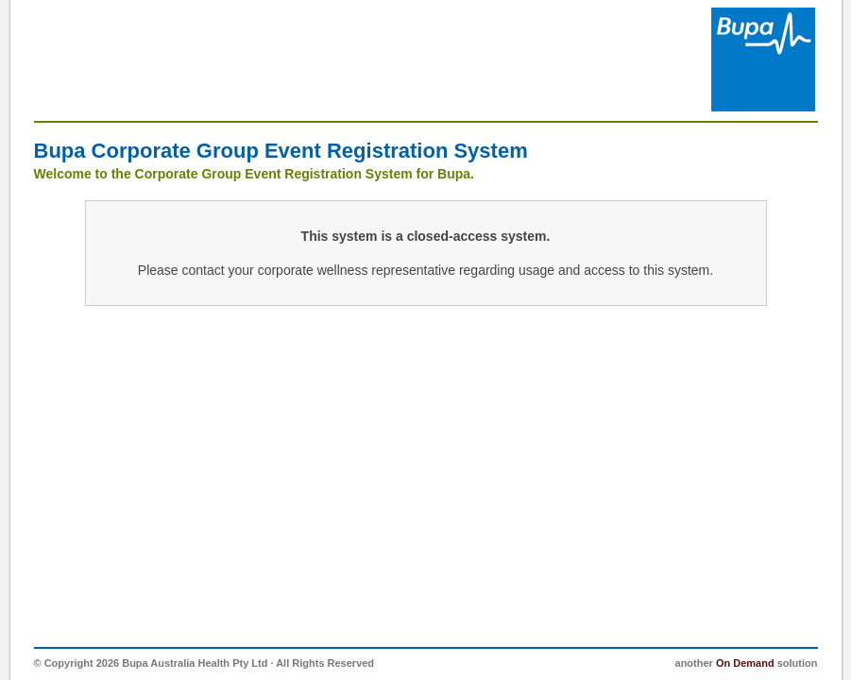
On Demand (745, 663)
